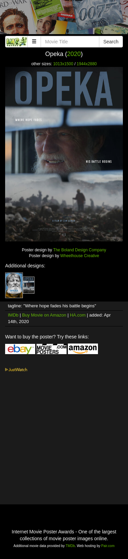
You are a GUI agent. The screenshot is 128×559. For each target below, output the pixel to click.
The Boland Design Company (79, 250)
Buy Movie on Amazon (44, 315)
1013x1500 (63, 63)
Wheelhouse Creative (79, 255)
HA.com (78, 315)
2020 (74, 54)
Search (110, 41)
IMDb (13, 315)
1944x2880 (87, 63)
